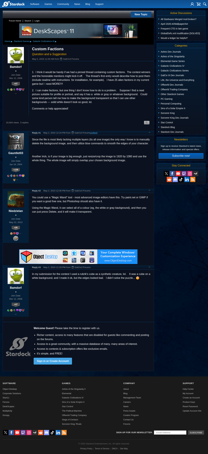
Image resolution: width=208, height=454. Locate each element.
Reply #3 (36, 267)
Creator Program (131, 415)
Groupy (6, 415)
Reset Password (190, 406)
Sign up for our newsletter (134, 432)
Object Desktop (10, 389)
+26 (16, 227)
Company (129, 383)
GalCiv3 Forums (69, 59)
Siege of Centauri (70, 419)
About (126, 389)
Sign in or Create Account (53, 361)
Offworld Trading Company (74, 415)
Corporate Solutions (12, 393)
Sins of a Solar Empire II (73, 402)
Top (149, 133)
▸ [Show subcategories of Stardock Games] (31, 41)
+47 (16, 83)
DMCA (114, 448)
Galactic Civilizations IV (73, 397)
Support (99, 4)
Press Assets (129, 411)
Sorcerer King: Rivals (71, 424)
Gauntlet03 (15, 153)
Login (37, 21)
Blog (87, 4)
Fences (6, 402)
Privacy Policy (86, 448)
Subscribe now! (181, 155)
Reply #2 (36, 191)
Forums (126, 424)
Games (48, 4)
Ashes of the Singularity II (73, 389)
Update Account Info (192, 411)
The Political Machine (72, 411)
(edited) (94, 133)
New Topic (141, 14)
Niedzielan (16, 211)
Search (28, 21)
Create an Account (191, 397)
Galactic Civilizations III (43, 41)
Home (7, 41)
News (77, 4)
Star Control (67, 406)
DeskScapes (8, 406)
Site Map (124, 448)
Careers (127, 402)
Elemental (66, 393)
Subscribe (196, 432)
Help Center (188, 389)
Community (63, 4)
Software (34, 4)
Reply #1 (36, 133)
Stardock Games (21, 41)
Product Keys (189, 402)
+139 (15, 169)
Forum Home (15, 21)
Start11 (6, 397)
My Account (188, 393)
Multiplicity (7, 411)
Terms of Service (102, 448)
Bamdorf (16, 66)
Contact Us (128, 419)
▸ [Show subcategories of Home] (12, 41)
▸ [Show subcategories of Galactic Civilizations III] (56, 41)
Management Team (132, 397)
